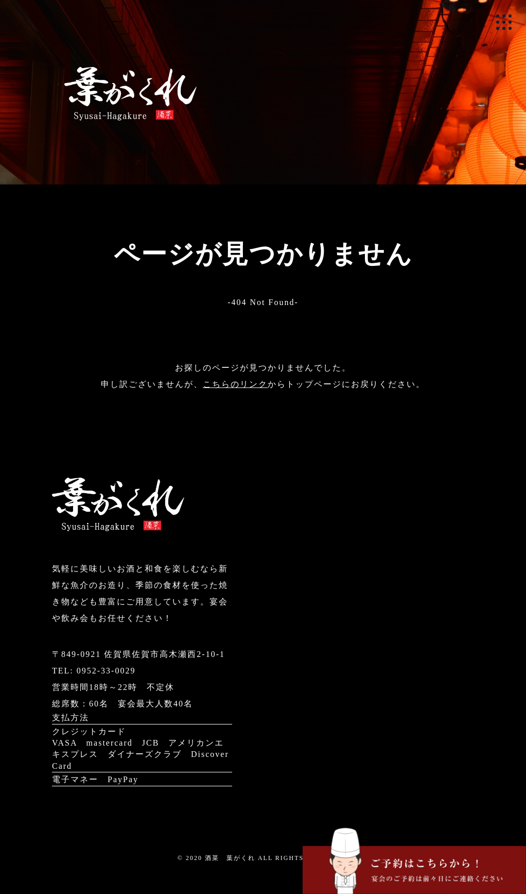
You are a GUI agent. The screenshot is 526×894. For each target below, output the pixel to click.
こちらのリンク (235, 384)
